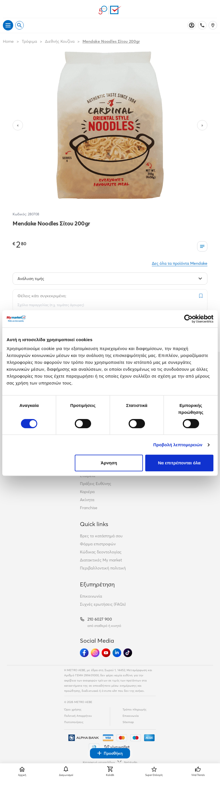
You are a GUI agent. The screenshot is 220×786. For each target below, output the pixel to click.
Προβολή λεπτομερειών (178, 444)
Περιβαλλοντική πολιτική (103, 568)
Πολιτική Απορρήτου (78, 716)
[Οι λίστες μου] (202, 246)
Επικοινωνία (91, 596)
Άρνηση (109, 462)
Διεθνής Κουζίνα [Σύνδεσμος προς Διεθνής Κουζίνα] (59, 41)
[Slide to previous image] (18, 125)
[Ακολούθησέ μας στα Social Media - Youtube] (106, 652)
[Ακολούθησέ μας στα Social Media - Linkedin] (117, 652)
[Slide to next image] (202, 125)
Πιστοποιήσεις (73, 722)
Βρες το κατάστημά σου (101, 535)
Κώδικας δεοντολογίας (100, 552)
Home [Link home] (8, 41)
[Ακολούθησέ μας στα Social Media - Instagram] (95, 652)
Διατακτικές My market (101, 560)
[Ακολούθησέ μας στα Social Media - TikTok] (127, 652)
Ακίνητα (87, 499)
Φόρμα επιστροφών (98, 543)
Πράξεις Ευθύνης (95, 483)
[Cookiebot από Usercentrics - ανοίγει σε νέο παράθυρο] (188, 318)
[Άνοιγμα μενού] (8, 25)
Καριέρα (87, 491)
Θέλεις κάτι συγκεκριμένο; (41, 295)
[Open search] (19, 25)
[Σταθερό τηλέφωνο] (202, 25)
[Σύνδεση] (191, 25)
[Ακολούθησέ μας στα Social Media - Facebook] (84, 652)
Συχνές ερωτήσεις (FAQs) (103, 604)
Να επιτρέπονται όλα (179, 462)
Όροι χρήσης (72, 709)
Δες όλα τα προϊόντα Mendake (179, 263)
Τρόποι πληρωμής (134, 709)
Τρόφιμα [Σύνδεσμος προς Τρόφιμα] (29, 41)
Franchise (88, 507)
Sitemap (128, 722)
